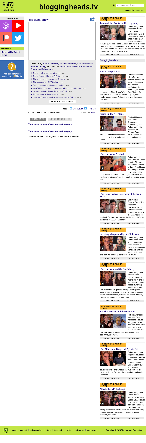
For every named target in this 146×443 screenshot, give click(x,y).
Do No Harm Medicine (70, 66)
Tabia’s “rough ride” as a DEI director (49, 76)
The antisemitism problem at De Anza (49, 79)
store (48, 430)
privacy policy (36, 430)
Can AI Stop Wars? (110, 71)
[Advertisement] (12, 128)
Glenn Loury (76, 108)
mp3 (93, 112)
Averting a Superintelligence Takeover (119, 234)
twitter (68, 430)
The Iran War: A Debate (112, 154)
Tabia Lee (90, 108)
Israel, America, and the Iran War (117, 311)
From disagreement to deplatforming (48, 85)
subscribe (79, 430)
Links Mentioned (60, 119)
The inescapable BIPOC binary (46, 82)
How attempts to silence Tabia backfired (50, 91)
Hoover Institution (68, 64)
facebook (58, 430)
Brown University (51, 64)
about (14, 430)
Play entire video (62, 101)
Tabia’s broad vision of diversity (46, 94)
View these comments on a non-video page (50, 124)
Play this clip (133, 55)
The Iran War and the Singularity (117, 269)
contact (23, 430)
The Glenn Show (39, 20)
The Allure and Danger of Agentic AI (119, 349)
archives (139, 10)
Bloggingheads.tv (109, 60)
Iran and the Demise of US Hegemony (119, 23)
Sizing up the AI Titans (112, 114)
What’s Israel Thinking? (112, 389)
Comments (38, 119)
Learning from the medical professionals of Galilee (54, 97)
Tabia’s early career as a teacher (47, 73)
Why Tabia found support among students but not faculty (57, 88)
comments (129, 10)
